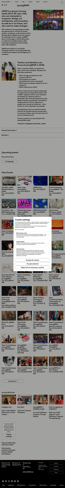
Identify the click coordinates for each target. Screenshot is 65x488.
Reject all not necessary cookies (32, 267)
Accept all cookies (32, 260)
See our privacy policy (19, 229)
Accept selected (32, 264)
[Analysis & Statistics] (45, 243)
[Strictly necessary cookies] (45, 235)
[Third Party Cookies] (45, 252)
